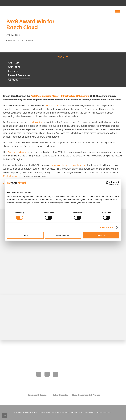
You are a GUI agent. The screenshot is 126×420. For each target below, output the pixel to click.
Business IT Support (38, 394)
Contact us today (11, 176)
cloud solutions (35, 122)
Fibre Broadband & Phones (86, 394)
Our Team (14, 66)
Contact (13, 79)
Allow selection (63, 235)
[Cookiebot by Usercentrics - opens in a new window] (108, 183)
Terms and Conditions (60, 412)
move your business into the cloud (68, 165)
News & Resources (19, 75)
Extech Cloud (52, 105)
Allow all (101, 235)
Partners (13, 71)
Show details (106, 227)
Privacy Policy (45, 412)
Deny (25, 235)
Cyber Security (60, 394)
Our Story (14, 62)
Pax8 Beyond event (17, 152)
